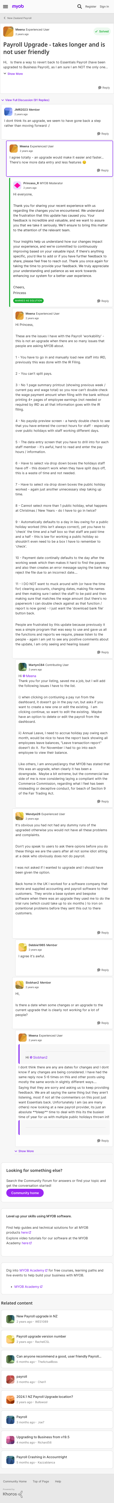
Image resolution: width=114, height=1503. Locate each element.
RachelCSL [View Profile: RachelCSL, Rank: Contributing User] (42, 1341)
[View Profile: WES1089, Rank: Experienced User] (10, 1319)
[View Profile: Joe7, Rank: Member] (10, 1420)
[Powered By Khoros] (57, 1493)
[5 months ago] (25, 1462)
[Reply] (104, 87)
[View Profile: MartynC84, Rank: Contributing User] (22, 667)
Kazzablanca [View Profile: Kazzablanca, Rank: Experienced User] (46, 1462)
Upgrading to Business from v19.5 (42, 1437)
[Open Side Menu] (5, 6)
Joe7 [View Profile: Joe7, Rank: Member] (41, 1422)
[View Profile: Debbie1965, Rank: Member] (22, 947)
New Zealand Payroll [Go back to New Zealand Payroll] (17, 18)
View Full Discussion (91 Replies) (25, 100)
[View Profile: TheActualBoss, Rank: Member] (10, 1359)
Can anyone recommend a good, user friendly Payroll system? (57, 1356)
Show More (13, 73)
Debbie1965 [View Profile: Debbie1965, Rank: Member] (37, 945)
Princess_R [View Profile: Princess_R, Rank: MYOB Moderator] (31, 183)
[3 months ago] (25, 1382)
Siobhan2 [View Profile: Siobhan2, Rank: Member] (32, 982)
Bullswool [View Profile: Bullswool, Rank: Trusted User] (41, 1402)
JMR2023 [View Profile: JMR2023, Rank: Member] (21, 109)
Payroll (21, 1417)
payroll (21, 1376)
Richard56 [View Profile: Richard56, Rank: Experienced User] (45, 1442)
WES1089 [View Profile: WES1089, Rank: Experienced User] (41, 1321)
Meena (31, 676)
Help (58, 1481)
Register (90, 6)
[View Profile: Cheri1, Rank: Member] (10, 1379)
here (24, 1232)
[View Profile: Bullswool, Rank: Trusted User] (10, 1400)
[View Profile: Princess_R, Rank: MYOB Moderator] (17, 185)
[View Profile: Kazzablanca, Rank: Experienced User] (10, 1460)
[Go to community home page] (18, 6)
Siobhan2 (40, 1057)
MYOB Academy (32, 1270)
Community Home (15, 1481)
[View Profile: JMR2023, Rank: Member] (8, 112)
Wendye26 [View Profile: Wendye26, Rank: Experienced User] (33, 814)
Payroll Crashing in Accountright (41, 1457)
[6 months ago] (25, 1362)
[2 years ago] (24, 1321)
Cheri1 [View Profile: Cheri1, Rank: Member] (42, 1382)
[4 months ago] (25, 1442)
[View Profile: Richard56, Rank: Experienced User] (10, 1440)
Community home (25, 1193)
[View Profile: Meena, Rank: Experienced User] (8, 31)
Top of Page (41, 1481)
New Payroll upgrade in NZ (37, 1316)
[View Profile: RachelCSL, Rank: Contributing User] (10, 1339)
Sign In (104, 6)
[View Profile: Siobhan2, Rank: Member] (19, 985)
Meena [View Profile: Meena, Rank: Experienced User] (20, 29)
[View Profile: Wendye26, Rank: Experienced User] (19, 816)
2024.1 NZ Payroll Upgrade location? (44, 1397)
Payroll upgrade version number (41, 1336)
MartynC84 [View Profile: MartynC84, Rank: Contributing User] (36, 665)
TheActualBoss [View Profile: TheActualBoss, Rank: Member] (48, 1361)
